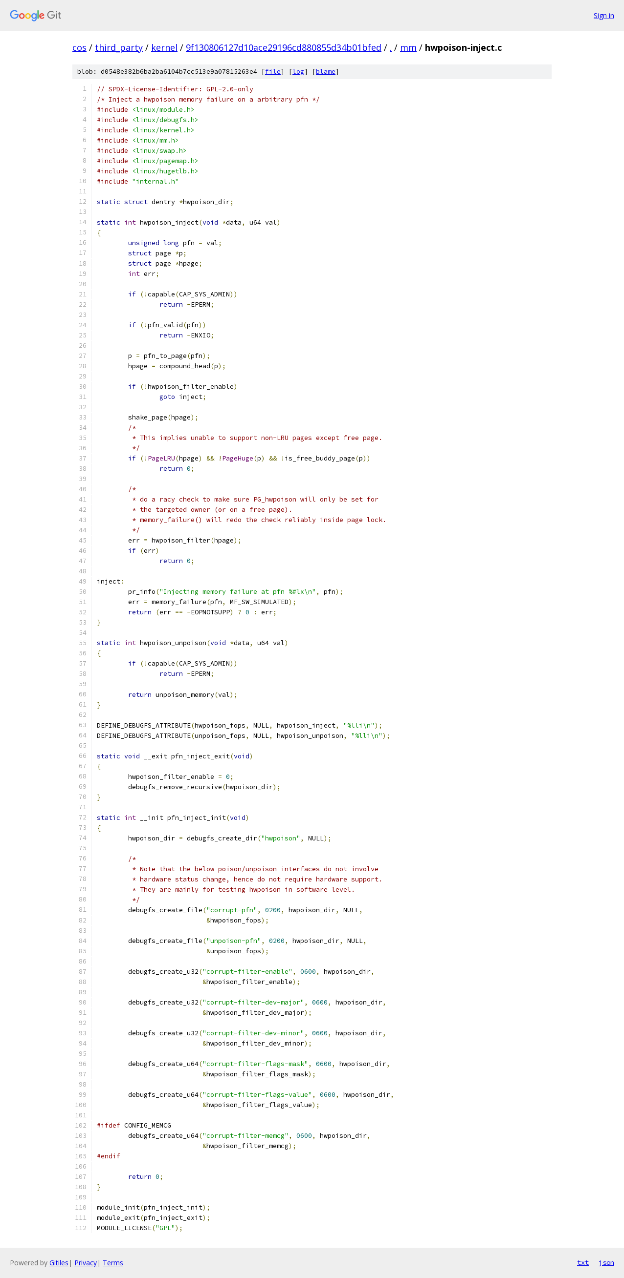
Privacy (85, 1262)
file (273, 71)
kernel (164, 47)
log (298, 71)
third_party (119, 47)
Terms (113, 1262)
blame (325, 71)
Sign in (604, 15)
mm (408, 47)
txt (583, 1262)
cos (79, 47)
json (606, 1262)
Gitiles (58, 1262)
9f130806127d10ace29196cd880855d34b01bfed (283, 47)
